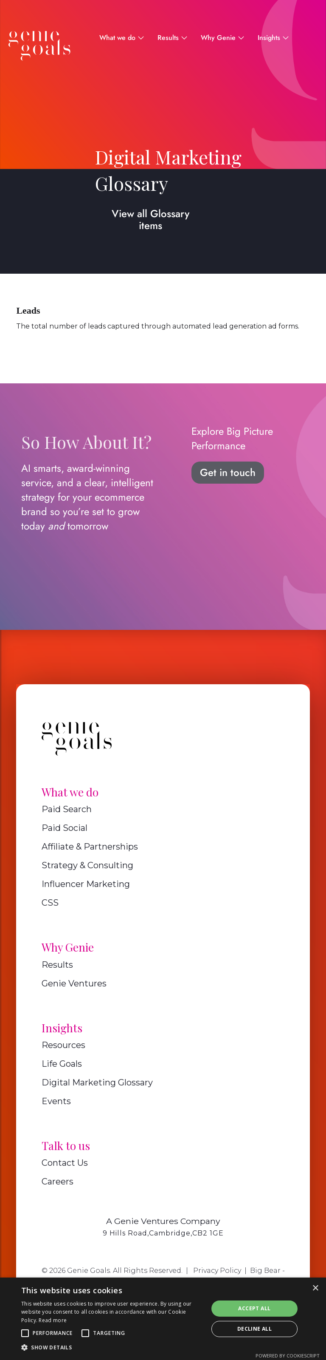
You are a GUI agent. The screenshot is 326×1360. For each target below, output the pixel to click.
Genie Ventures (74, 983)
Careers (57, 1181)
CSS (50, 903)
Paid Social (64, 828)
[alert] (163, 1319)
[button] (25, 1333)
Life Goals (62, 1064)
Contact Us (65, 1163)
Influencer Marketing (86, 884)
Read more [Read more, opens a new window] (53, 1320)
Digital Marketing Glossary (97, 1082)
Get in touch (228, 472)
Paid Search (67, 809)
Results (57, 965)
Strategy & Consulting (87, 865)
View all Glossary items (150, 219)
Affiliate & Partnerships (90, 847)
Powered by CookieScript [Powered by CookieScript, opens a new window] (288, 1355)
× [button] (315, 1288)
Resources (63, 1045)
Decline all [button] (254, 1328)
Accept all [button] (254, 1308)
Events (56, 1101)
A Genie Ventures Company (163, 1221)
